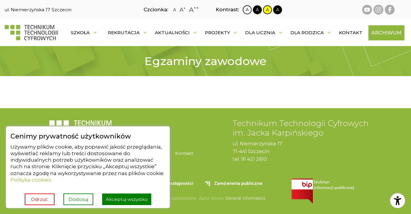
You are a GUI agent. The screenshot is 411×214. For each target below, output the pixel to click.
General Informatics (245, 198)
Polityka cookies (30, 180)
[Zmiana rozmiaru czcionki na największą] (194, 9)
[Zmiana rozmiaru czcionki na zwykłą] (174, 10)
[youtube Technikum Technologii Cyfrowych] (367, 10)
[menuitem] (350, 32)
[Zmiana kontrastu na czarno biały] (257, 9)
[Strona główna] (31, 32)
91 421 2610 (254, 159)
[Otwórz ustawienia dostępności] (397, 200)
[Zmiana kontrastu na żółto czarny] (267, 9)
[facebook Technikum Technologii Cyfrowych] (390, 10)
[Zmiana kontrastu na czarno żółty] (277, 9)
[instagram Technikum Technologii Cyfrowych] (378, 10)
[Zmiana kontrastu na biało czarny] (247, 9)
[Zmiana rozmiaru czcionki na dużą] (182, 10)
